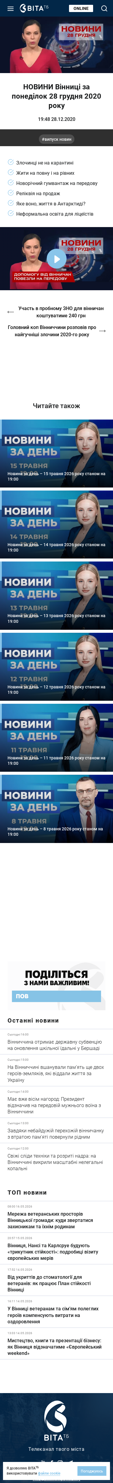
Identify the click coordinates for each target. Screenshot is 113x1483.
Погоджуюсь (92, 1471)
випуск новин (58, 139)
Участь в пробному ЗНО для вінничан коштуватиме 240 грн (61, 311)
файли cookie (49, 1473)
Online (81, 8)
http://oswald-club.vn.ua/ (56, 365)
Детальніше (56, 1041)
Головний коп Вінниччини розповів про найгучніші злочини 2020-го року (52, 330)
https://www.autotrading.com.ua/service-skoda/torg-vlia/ (56, 906)
